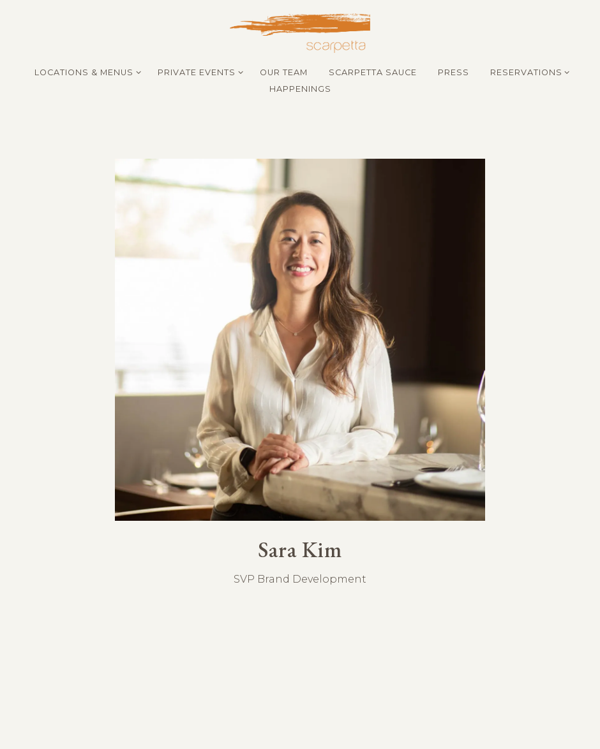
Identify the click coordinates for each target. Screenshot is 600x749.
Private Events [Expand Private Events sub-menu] (198, 71)
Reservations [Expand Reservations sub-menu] (528, 71)
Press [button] (453, 72)
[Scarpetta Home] (300, 32)
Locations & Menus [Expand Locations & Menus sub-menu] (85, 71)
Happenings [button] (300, 89)
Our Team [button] (284, 72)
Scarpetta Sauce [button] (373, 72)
